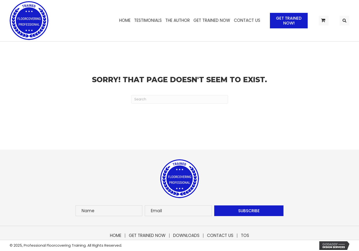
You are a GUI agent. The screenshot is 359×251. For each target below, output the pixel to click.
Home (115, 236)
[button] (289, 21)
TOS (245, 236)
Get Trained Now (147, 236)
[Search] (179, 99)
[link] (124, 20)
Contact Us (220, 236)
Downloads (186, 236)
